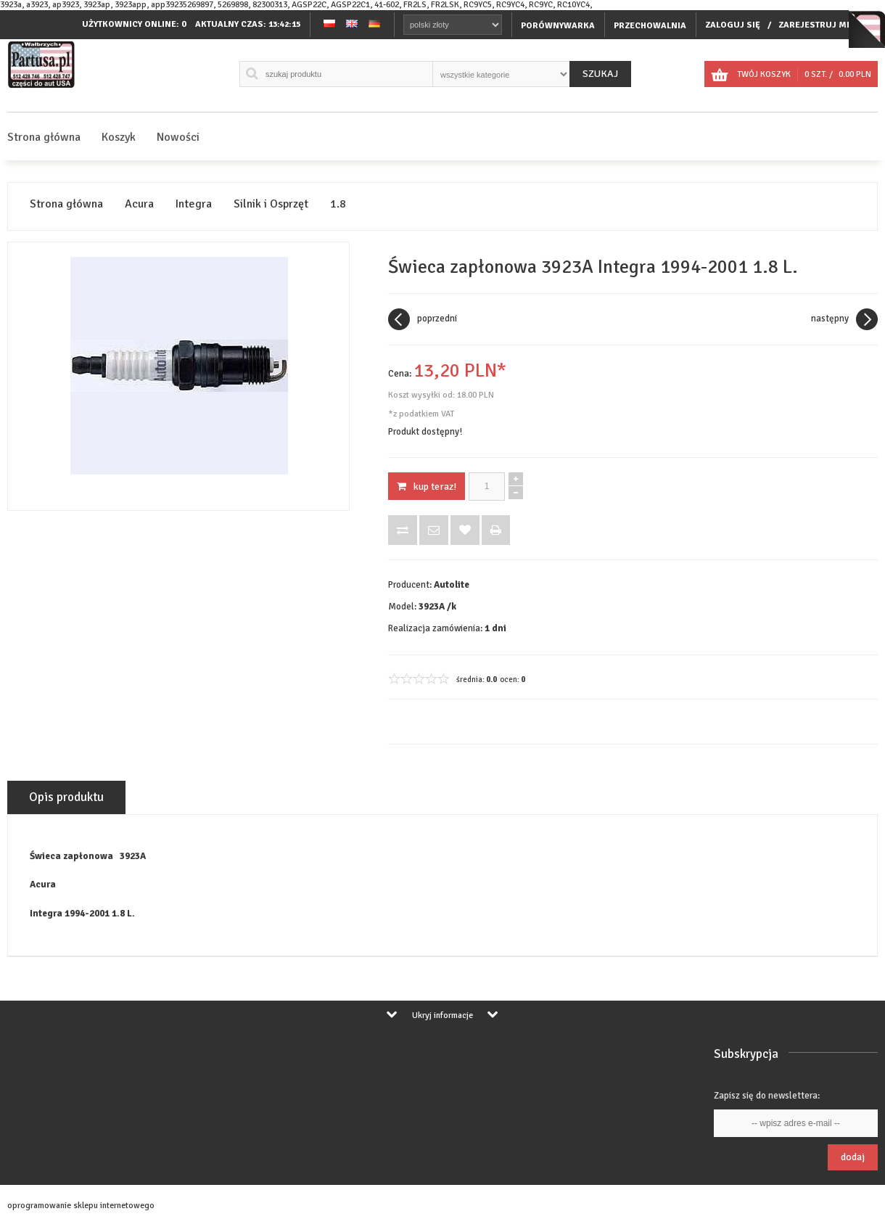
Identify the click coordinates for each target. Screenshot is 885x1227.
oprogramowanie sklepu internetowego (81, 1205)
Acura (139, 204)
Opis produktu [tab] (66, 797)
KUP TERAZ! (426, 486)
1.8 (338, 204)
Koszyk (119, 137)
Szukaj (600, 73)
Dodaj (853, 1157)
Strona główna (44, 137)
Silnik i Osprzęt (271, 204)
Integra (194, 204)
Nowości (178, 137)
